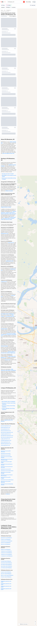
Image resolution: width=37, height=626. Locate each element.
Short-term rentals (4, 346)
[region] (27, 317)
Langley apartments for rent (5, 438)
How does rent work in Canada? (8, 173)
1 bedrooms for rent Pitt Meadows (6, 551)
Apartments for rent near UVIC (6, 469)
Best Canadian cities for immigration (8, 401)
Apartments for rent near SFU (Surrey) (7, 470)
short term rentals (8, 219)
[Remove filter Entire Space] (10, 7)
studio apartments (12, 213)
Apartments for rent (4, 233)
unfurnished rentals (6, 218)
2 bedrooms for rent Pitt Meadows (6, 552)
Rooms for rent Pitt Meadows (5, 544)
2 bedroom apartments (10, 212)
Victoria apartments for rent (5, 445)
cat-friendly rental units (10, 316)
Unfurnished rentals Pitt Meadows (6, 562)
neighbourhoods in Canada (6, 207)
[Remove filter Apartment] (4, 7)
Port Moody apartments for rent (6, 440)
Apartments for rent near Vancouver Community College (7, 459)
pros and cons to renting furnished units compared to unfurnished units (8, 334)
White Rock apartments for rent (6, 443)
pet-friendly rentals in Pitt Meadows (7, 313)
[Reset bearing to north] (35, 624)
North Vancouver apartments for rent (7, 432)
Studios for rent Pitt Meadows (6, 549)
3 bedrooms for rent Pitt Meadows (6, 554)
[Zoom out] (35, 623)
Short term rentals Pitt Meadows (6, 573)
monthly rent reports (9, 190)
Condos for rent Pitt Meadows (6, 539)
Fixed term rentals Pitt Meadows (6, 576)
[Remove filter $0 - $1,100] (15, 7)
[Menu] (34, 2)
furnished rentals (12, 217)
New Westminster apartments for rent (7, 435)
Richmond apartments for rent (6, 430)
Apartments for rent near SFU (5, 453)
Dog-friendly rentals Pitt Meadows (6, 566)
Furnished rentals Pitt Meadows (6, 561)
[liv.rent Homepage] (2, 2)
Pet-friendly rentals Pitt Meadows (6, 564)
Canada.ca (8, 494)
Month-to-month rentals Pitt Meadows (7, 575)
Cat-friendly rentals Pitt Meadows (6, 567)
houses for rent (11, 242)
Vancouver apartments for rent (6, 425)
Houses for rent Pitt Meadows (6, 542)
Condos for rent (4, 281)
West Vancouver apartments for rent (7, 437)
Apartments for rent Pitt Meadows (6, 537)
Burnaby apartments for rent (5, 427)
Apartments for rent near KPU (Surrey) (7, 479)
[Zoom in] (35, 621)
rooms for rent (7, 359)
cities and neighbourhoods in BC (8, 153)
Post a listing (28, 1)
